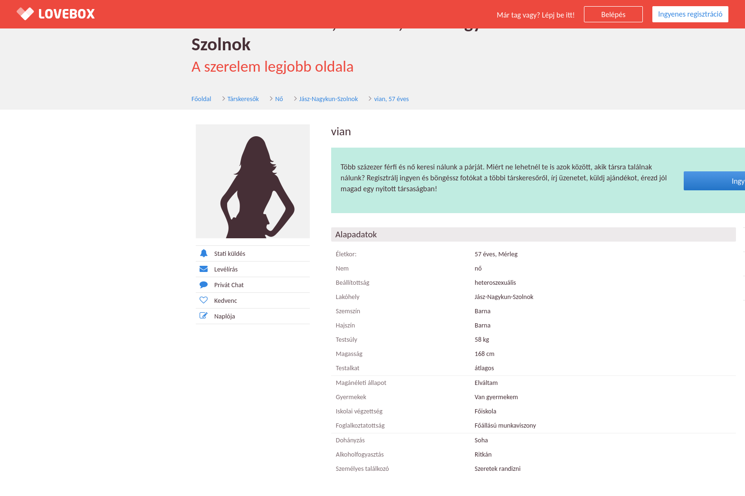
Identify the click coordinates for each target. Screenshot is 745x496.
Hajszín (196, 310)
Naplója (66, 299)
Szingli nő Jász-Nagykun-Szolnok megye (650, 272)
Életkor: (197, 238)
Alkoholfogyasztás (211, 439)
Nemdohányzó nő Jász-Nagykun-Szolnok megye (650, 248)
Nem (193, 253)
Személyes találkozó (213, 453)
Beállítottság (204, 267)
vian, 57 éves (216, 80)
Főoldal (27, 80)
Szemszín (199, 295)
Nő (104, 80)
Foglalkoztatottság (211, 410)
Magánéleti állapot (212, 367)
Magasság (200, 338)
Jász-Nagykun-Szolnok (153, 80)
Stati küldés (71, 237)
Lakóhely (199, 281)
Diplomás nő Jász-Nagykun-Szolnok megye (650, 224)
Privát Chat (71, 268)
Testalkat (199, 352)
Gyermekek (202, 381)
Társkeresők (68, 80)
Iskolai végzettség (210, 396)
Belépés (614, 14)
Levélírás (68, 252)
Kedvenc (67, 284)
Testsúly (198, 324)
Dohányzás (201, 425)
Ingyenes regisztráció (690, 14)
